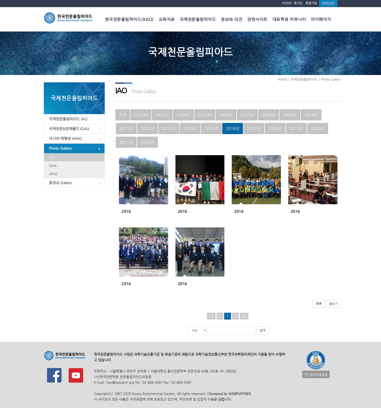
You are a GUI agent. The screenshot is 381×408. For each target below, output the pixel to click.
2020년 (317, 128)
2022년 (147, 142)
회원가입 (311, 3)
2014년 (190, 128)
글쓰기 (333, 303)
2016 (126, 211)
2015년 (211, 128)
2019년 (296, 128)
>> (244, 315)
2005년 (204, 114)
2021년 (126, 142)
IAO (51, 157)
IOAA (53, 165)
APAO (53, 174)
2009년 (290, 114)
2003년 (162, 114)
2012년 (147, 128)
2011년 (126, 128)
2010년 (311, 114)
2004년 (183, 114)
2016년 (232, 128)
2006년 (226, 114)
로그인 (298, 3)
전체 (122, 114)
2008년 (268, 114)
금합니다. (225, 399)
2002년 (141, 114)
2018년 (275, 128)
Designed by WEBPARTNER (229, 393)
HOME (287, 3)
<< (211, 315)
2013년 (168, 128)
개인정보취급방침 (316, 374)
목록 (319, 303)
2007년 (247, 114)
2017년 (254, 128)
